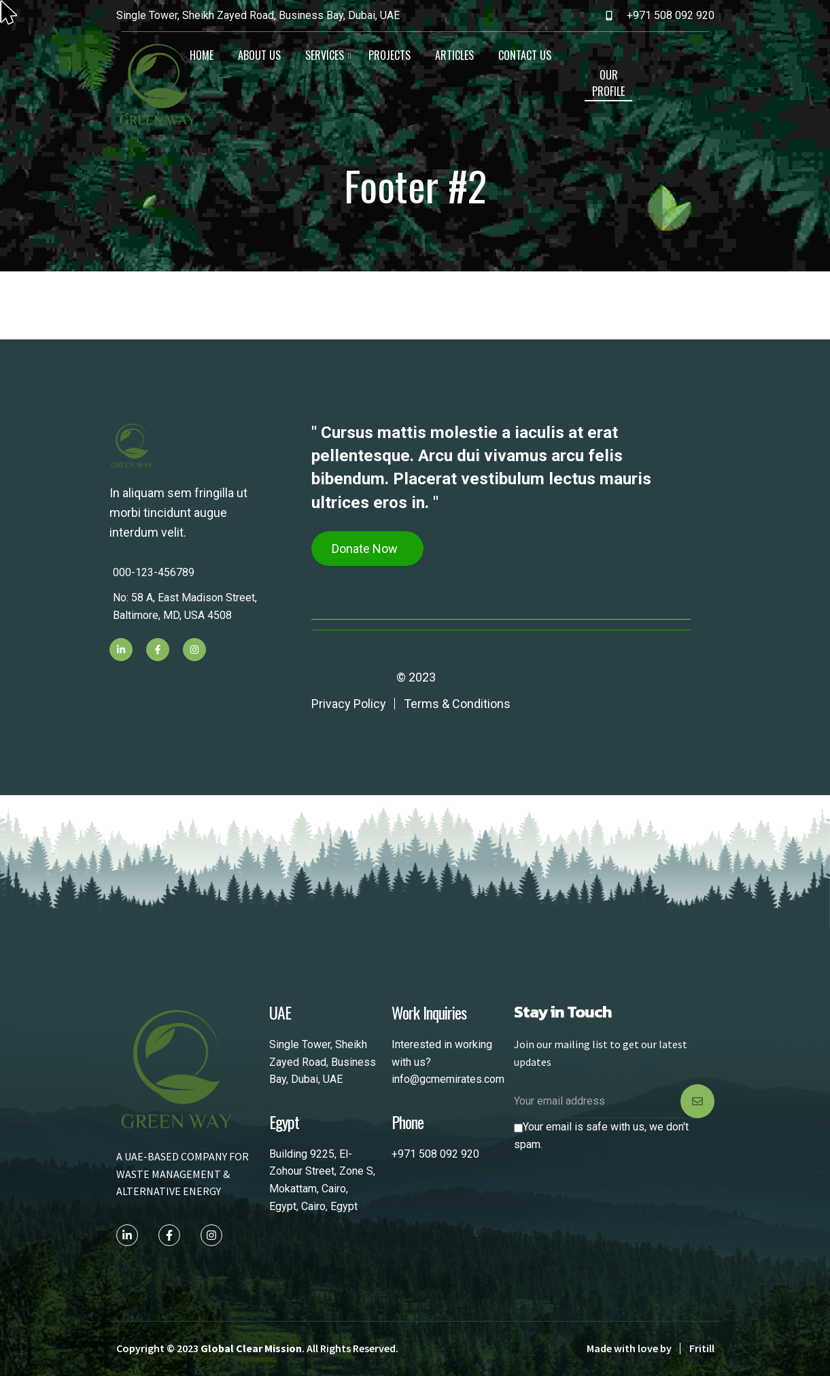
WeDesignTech (352, 677)
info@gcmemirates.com (448, 1079)
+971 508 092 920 (435, 1153)
